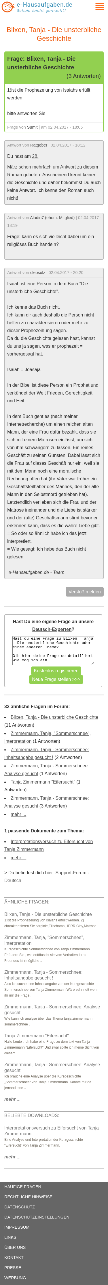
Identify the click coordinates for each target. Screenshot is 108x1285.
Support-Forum (70, 872)
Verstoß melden (85, 591)
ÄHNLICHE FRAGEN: (26, 901)
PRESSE (12, 1267)
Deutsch (12, 880)
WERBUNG (15, 1277)
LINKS (10, 1237)
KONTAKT (14, 1257)
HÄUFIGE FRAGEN (22, 1186)
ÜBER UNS (15, 1247)
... (12, 1099)
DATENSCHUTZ (19, 1207)
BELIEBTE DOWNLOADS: (31, 1115)
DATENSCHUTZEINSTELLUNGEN (36, 1217)
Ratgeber (38, 145)
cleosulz (37, 272)
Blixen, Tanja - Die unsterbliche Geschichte (54, 717)
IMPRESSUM (16, 1227)
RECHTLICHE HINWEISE (28, 1197)
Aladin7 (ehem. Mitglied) (52, 217)
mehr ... (18, 814)
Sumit (32, 127)
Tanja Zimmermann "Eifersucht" (43, 781)
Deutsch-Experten (52, 629)
